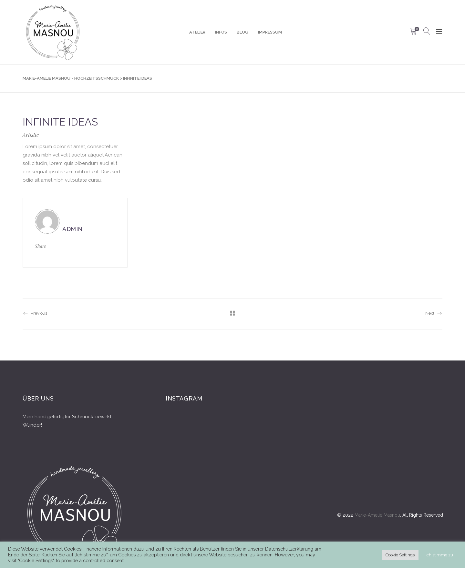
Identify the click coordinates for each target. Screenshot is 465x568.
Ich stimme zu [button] (439, 555)
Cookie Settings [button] (400, 555)
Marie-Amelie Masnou (377, 515)
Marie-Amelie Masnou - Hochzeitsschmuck (71, 78)
